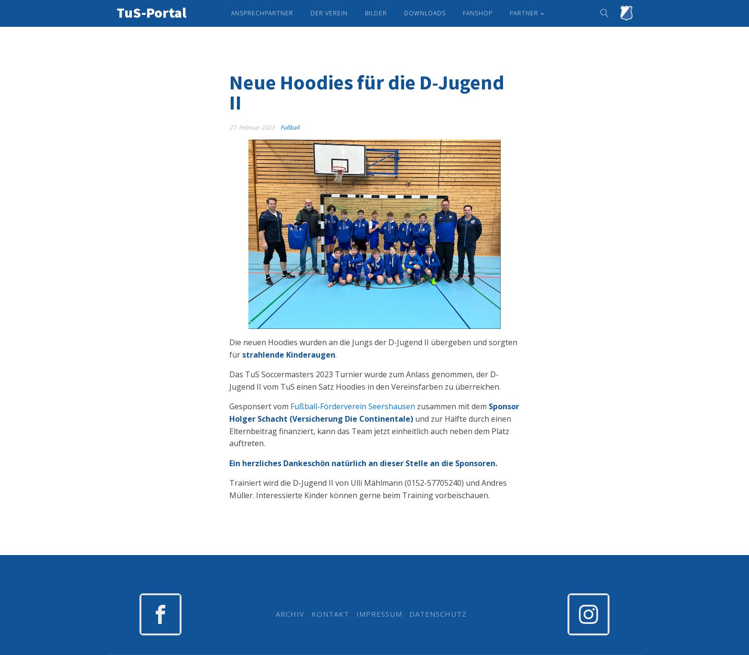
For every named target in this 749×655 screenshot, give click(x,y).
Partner (524, 13)
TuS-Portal (151, 12)
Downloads (425, 13)
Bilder (376, 13)
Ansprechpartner (262, 13)
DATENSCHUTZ (438, 614)
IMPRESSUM (379, 614)
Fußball (290, 127)
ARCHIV (290, 614)
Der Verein (329, 13)
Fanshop (477, 13)
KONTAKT (330, 614)
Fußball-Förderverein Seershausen (352, 406)
